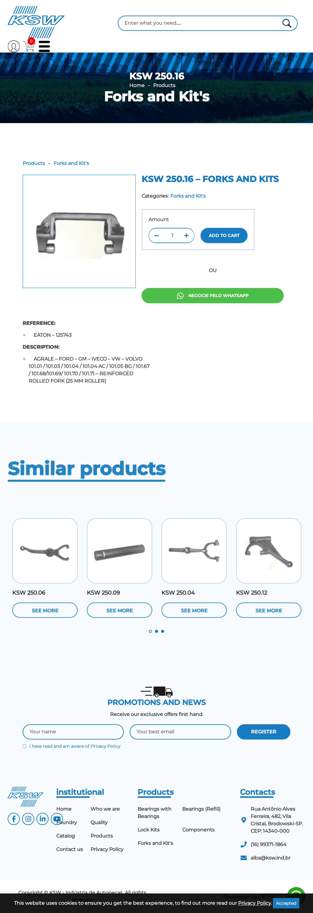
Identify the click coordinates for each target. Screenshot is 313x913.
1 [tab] (150, 631)
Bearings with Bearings (154, 812)
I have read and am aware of (71, 746)
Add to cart (224, 235)
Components (198, 830)
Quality (99, 822)
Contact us (69, 849)
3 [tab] (162, 631)
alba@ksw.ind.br (270, 858)
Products (164, 85)
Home (137, 85)
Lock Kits (149, 830)
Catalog (65, 836)
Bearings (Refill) (201, 809)
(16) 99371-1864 (268, 844)
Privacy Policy (105, 746)
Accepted (286, 903)
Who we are (105, 809)
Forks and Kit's (156, 96)
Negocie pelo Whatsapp (213, 319)
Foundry (66, 822)
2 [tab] (156, 631)
